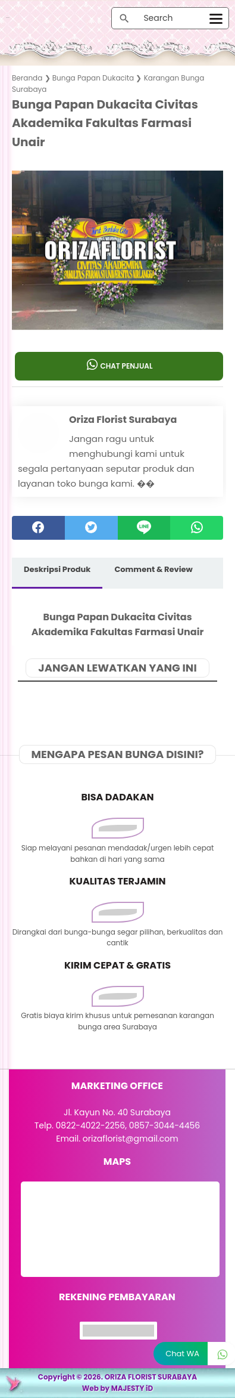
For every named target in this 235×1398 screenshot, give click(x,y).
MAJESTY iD (132, 1388)
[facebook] (38, 528)
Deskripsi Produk (57, 569)
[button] (117, 306)
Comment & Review (153, 569)
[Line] (144, 528)
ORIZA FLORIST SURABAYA (151, 1377)
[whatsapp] (196, 528)
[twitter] (91, 528)
